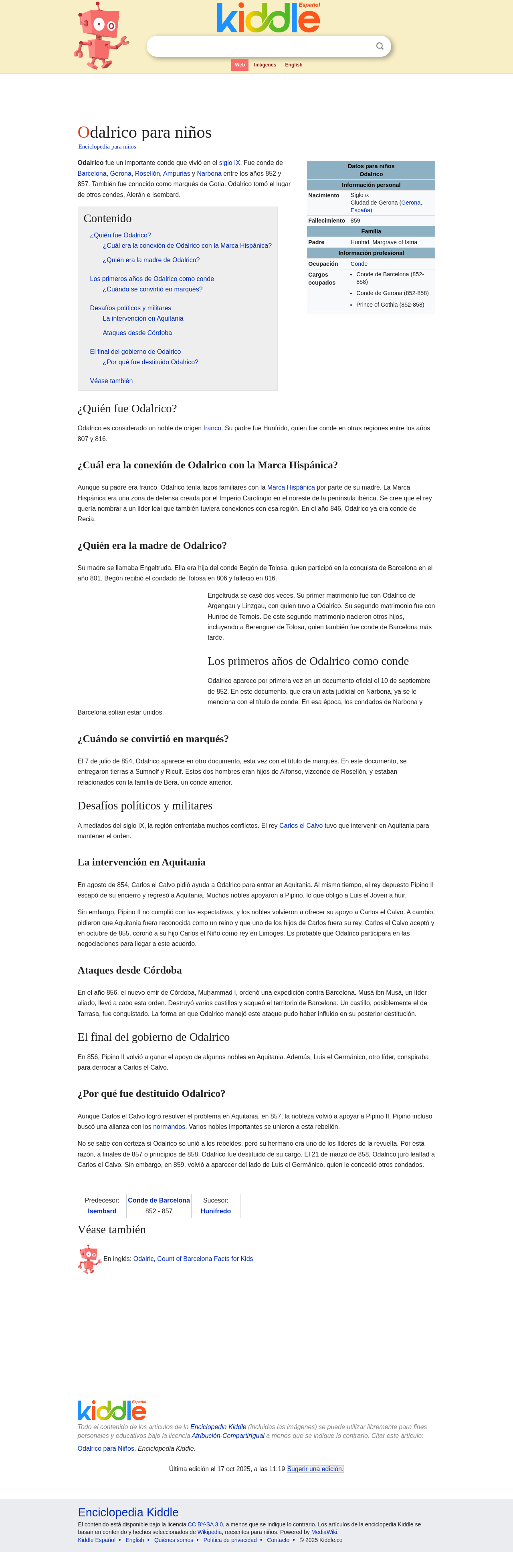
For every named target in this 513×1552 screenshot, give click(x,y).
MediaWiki (324, 1532)
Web (240, 65)
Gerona (410, 202)
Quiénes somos (173, 1540)
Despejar (363, 46)
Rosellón (147, 173)
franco (212, 428)
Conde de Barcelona (159, 1200)
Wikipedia (210, 1532)
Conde (359, 264)
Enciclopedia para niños (107, 146)
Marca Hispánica (291, 487)
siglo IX (229, 162)
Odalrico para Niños (106, 1448)
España (360, 210)
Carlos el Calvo (301, 825)
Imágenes (265, 65)
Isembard (102, 1211)
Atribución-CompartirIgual (228, 1435)
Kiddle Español (96, 1540)
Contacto (278, 1540)
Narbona (209, 173)
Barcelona (92, 173)
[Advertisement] (256, 96)
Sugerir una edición (314, 1469)
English (294, 65)
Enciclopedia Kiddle (218, 1427)
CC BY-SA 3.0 (205, 1524)
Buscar (380, 46)
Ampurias (176, 173)
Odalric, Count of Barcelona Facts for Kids (193, 1258)
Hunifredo (216, 1211)
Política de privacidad (230, 1540)
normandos (169, 1126)
